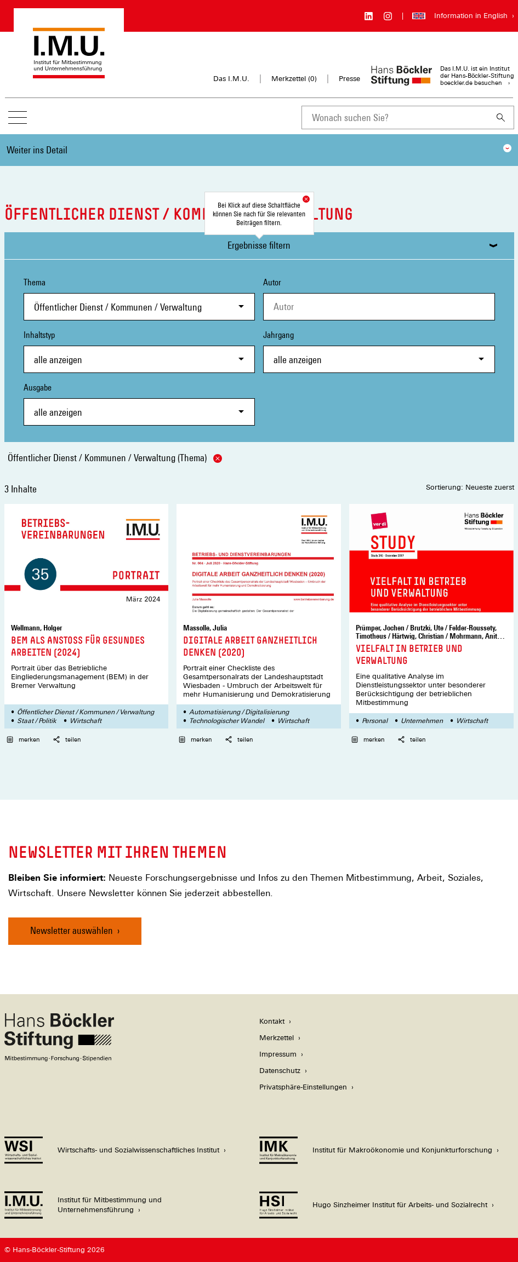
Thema (139, 298)
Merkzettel (276, 1038)
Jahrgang (379, 351)
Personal (375, 721)
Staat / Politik (36, 721)
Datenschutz (279, 1070)
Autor (272, 282)
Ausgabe (139, 404)
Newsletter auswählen (71, 930)
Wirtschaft (85, 721)
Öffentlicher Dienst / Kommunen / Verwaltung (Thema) (115, 457)
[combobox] (394, 117)
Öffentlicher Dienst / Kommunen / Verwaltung (85, 712)
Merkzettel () (294, 79)
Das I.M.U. (231, 78)
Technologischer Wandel (226, 721)
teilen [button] (67, 739)
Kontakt (271, 1021)
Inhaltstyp (139, 351)
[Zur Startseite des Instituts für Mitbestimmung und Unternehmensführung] (69, 73)
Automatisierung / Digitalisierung (239, 712)
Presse (349, 78)
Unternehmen (422, 721)
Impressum (278, 1054)
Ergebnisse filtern (259, 245)
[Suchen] (501, 117)
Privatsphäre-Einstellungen (303, 1087)
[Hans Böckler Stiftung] (59, 1058)
